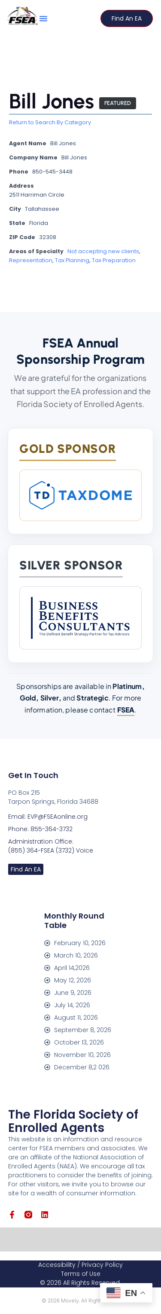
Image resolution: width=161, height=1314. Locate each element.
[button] (43, 18)
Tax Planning (72, 260)
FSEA (126, 709)
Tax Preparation (114, 260)
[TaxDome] (80, 495)
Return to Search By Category (50, 122)
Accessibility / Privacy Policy (80, 1264)
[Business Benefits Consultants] (80, 618)
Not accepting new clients (103, 251)
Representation (30, 260)
